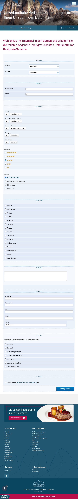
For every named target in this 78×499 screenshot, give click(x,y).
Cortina (6, 438)
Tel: (39, 311)
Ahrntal (6, 432)
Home (5, 28)
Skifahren (35, 444)
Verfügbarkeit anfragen (25, 28)
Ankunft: (32, 66)
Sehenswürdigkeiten (38, 450)
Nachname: (39, 304)
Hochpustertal (8, 452)
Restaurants (35, 436)
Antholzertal (7, 434)
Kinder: (39, 94)
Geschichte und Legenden (39, 438)
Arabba (6, 436)
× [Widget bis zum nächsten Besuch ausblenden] (6, 486)
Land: (35, 324)
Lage (33, 440)
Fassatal (6, 444)
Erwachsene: (39, 89)
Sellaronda (35, 442)
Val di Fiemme (8, 460)
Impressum (35, 471)
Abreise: (32, 72)
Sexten (6, 458)
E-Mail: (39, 317)
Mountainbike (36, 448)
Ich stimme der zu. (22, 382)
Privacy (34, 469)
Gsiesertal (7, 450)
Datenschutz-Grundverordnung (27, 382)
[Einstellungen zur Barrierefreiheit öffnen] (4, 488)
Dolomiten (13, 28)
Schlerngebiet (8, 456)
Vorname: (39, 298)
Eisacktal (7, 442)
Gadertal (6, 446)
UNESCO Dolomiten (37, 434)
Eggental (6, 440)
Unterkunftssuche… (67, 28)
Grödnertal (7, 448)
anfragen (27, 496)
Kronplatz (7, 454)
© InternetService (34, 489)
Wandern (34, 446)
